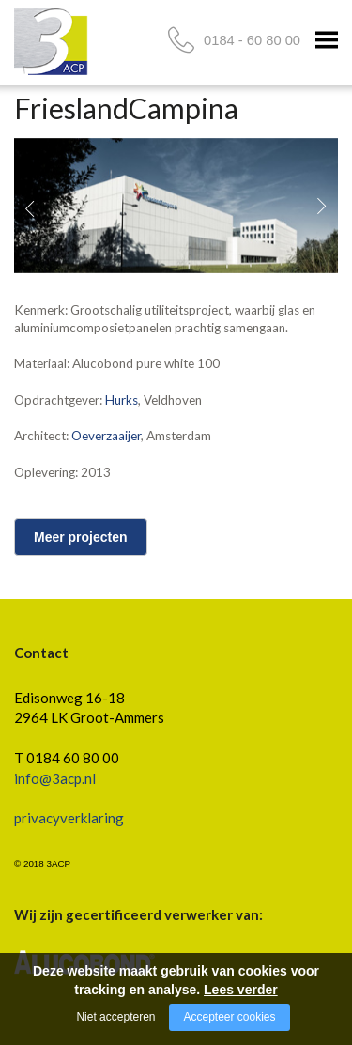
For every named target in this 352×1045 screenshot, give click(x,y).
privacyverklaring (69, 817)
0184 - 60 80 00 (252, 40)
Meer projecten (81, 537)
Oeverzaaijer (106, 435)
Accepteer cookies (229, 1016)
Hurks (121, 399)
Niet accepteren (115, 1016)
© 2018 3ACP (42, 863)
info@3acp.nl (55, 778)
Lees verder (241, 989)
